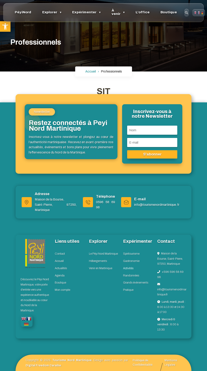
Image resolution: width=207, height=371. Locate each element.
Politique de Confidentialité (142, 362)
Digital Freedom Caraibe (43, 365)
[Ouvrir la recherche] (163, 12)
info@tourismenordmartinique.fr (156, 204)
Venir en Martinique (100, 268)
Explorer (44, 12)
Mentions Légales (171, 362)
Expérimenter (74, 12)
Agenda (59, 275)
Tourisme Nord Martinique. (72, 360)
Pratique (128, 289)
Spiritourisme (131, 253)
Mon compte (62, 289)
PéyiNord (21, 12)
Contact (194, 12)
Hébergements (98, 261)
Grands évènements (135, 282)
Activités (128, 268)
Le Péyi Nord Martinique (103, 253)
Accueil (59, 261)
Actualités (61, 268)
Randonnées (131, 275)
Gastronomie (131, 261)
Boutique (147, 12)
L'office (125, 12)
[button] (5, 26)
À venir (102, 11)
